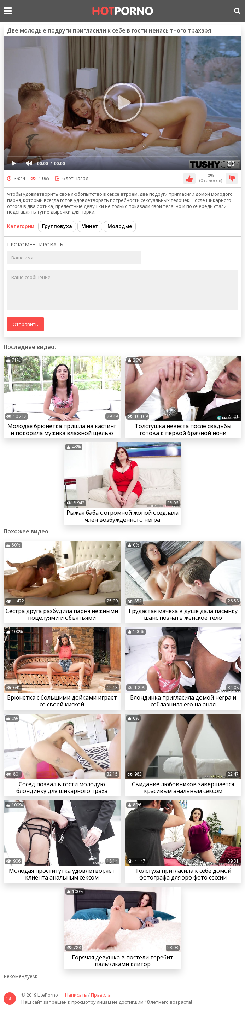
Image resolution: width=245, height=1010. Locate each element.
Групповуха (57, 226)
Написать (76, 995)
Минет (89, 226)
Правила (101, 995)
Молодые (119, 226)
